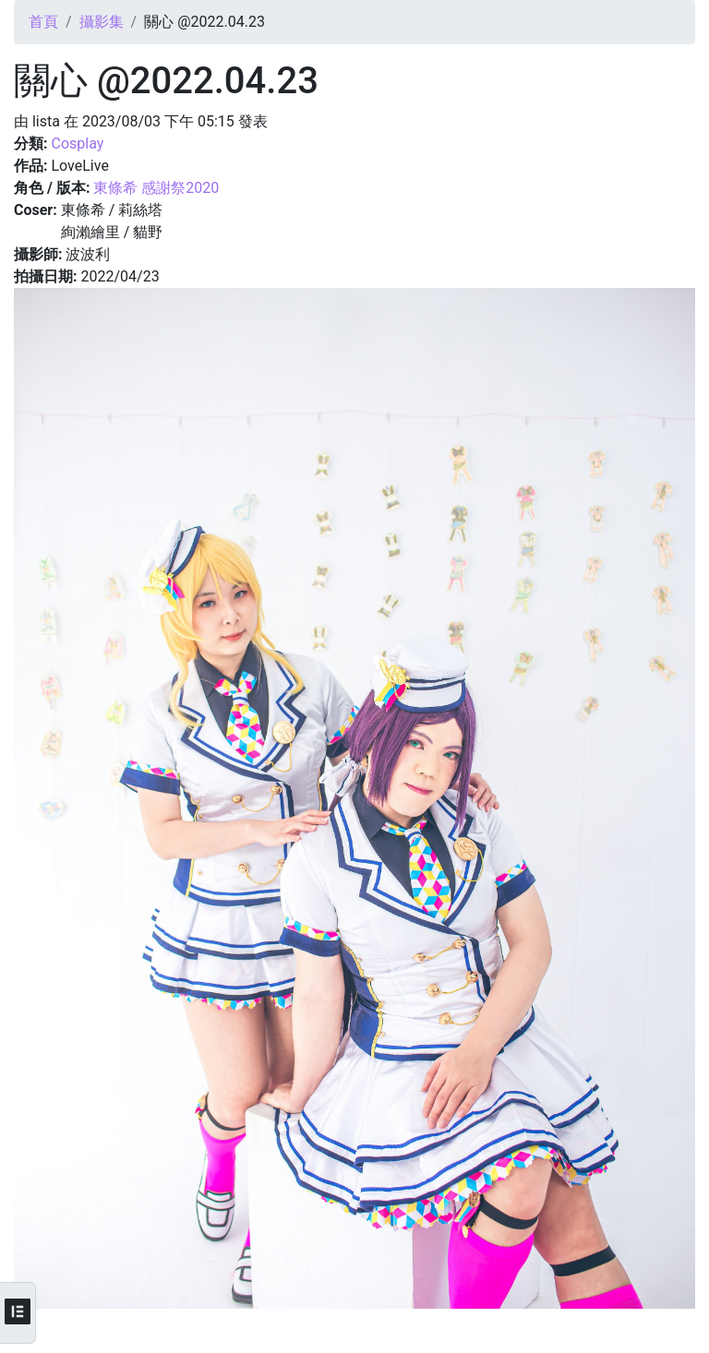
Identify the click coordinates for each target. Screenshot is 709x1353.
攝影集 (101, 21)
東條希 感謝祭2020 (156, 188)
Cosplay (77, 143)
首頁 (43, 21)
